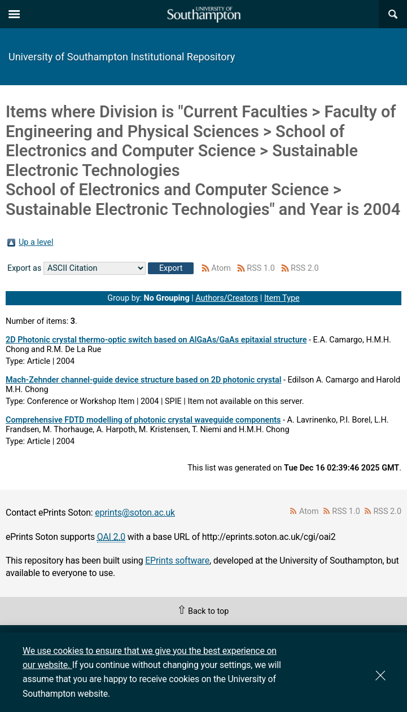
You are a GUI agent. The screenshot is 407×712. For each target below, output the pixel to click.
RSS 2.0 (305, 268)
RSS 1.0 (261, 268)
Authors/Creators (226, 298)
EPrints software (177, 560)
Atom (221, 268)
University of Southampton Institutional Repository (121, 57)
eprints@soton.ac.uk (135, 512)
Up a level (36, 242)
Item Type (282, 298)
